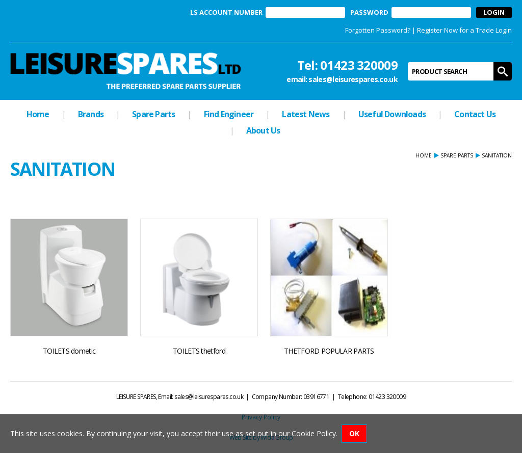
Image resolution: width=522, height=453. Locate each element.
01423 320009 (359, 65)
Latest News (305, 114)
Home (38, 114)
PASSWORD (369, 12)
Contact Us (474, 114)
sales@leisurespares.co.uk (353, 79)
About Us (263, 130)
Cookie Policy (314, 433)
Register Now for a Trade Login (464, 30)
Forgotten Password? (377, 30)
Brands (90, 114)
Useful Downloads (392, 114)
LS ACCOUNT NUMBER (226, 12)
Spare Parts (153, 114)
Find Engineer (229, 114)
